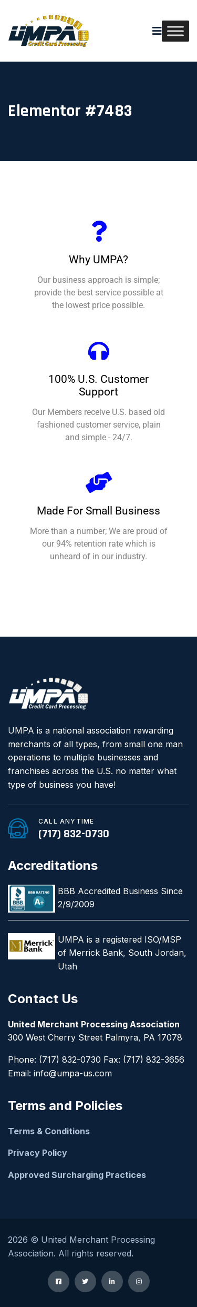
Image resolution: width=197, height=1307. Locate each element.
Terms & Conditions (49, 1131)
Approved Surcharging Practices (77, 1175)
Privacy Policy (37, 1152)
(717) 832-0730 (73, 834)
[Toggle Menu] (175, 31)
